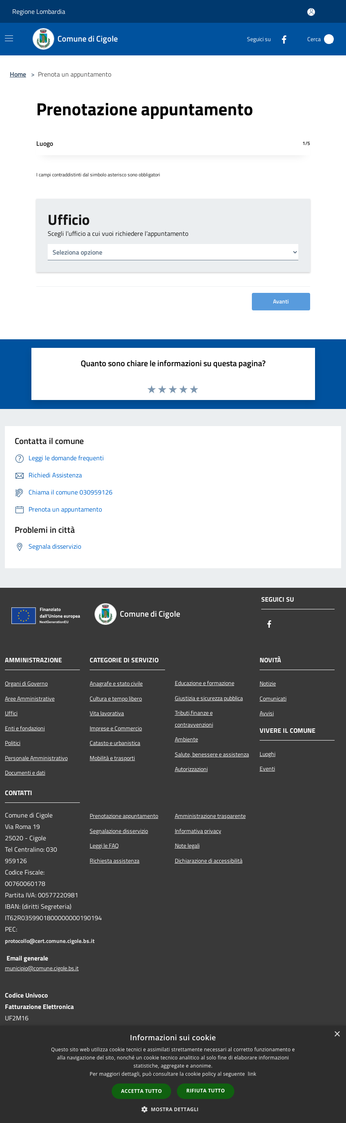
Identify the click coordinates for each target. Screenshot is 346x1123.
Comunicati (273, 698)
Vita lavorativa (107, 713)
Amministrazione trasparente (210, 815)
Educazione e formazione (204, 683)
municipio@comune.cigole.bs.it (42, 968)
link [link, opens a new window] (252, 1073)
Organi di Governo (26, 683)
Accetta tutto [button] (141, 1091)
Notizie (268, 683)
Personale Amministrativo (36, 758)
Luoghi (267, 753)
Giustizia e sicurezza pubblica (209, 698)
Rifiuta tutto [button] (205, 1090)
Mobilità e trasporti (112, 758)
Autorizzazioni (191, 769)
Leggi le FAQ (104, 845)
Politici (12, 742)
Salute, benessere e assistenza (212, 754)
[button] (173, 1109)
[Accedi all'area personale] (311, 12)
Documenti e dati (25, 772)
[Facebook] (281, 39)
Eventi (267, 768)
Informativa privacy (198, 830)
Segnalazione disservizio (119, 830)
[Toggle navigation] (9, 38)
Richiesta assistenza (114, 860)
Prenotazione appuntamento (124, 815)
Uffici (11, 713)
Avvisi (267, 713)
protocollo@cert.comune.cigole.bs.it (50, 940)
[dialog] (173, 1074)
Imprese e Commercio (116, 728)
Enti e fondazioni (25, 728)
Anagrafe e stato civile (116, 683)
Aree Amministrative (30, 698)
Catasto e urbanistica (115, 742)
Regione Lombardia (38, 11)
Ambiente (186, 739)
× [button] (337, 1034)
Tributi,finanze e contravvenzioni (194, 718)
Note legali (187, 845)
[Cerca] (329, 39)
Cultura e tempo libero (116, 698)
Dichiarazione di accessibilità (208, 860)
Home (18, 74)
